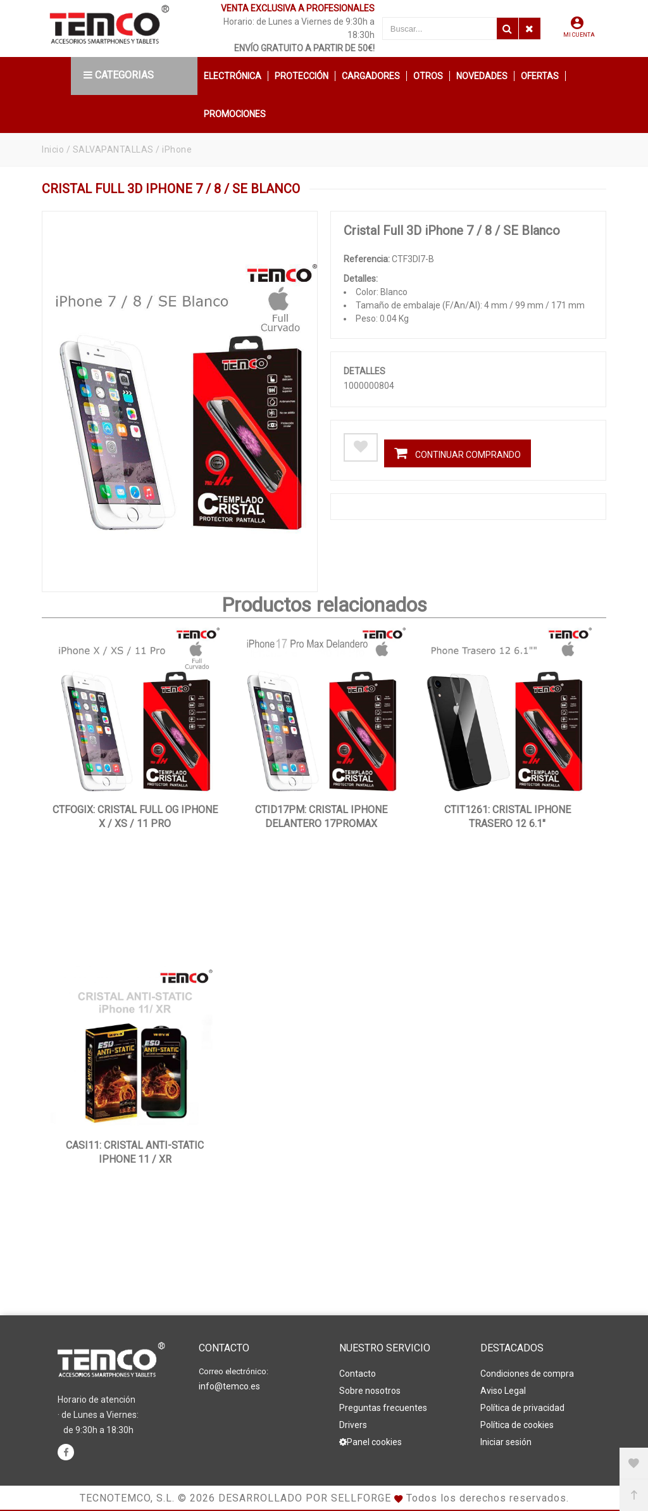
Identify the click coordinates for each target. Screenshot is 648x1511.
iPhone (177, 149)
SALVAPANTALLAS (113, 149)
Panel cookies (370, 1442)
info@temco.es (229, 1386)
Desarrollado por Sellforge (304, 1498)
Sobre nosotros (370, 1391)
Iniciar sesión (506, 1442)
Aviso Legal (503, 1391)
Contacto (357, 1374)
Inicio (53, 149)
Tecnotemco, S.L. (127, 1498)
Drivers (353, 1425)
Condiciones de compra (527, 1374)
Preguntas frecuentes (383, 1408)
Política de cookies (517, 1425)
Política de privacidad (522, 1408)
